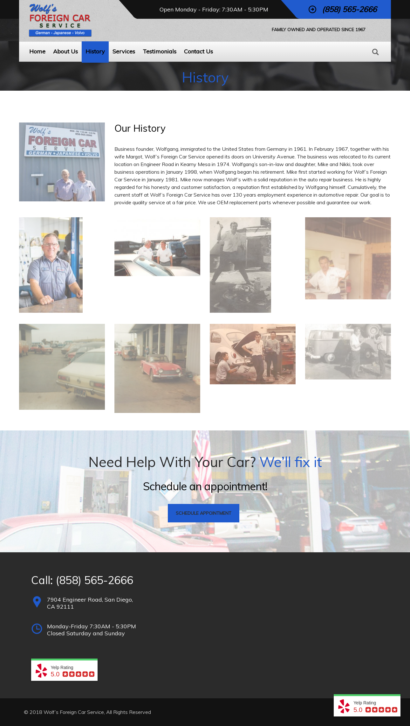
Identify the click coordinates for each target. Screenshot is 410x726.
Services (124, 51)
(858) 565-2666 (94, 580)
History (95, 51)
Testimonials (159, 51)
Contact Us (198, 51)
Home (37, 51)
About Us (65, 51)
